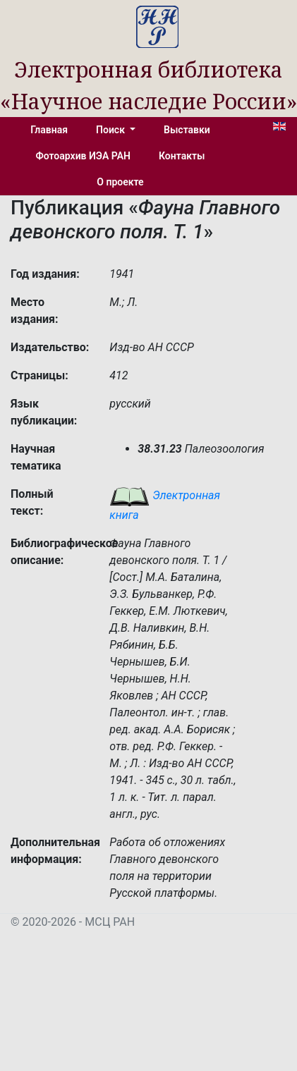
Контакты (182, 155)
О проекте (120, 182)
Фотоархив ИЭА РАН (83, 155)
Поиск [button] (111, 129)
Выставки (187, 129)
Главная (49, 129)
